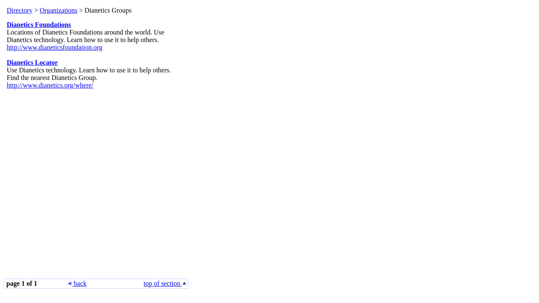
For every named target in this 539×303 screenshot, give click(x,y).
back (77, 283)
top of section (165, 283)
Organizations (58, 10)
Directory (19, 10)
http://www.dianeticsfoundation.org (54, 47)
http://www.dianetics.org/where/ (50, 85)
